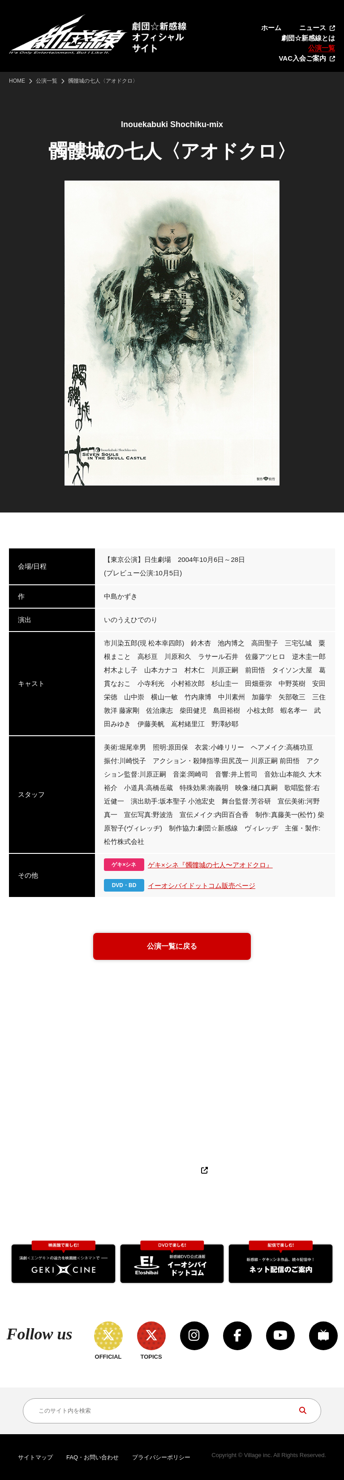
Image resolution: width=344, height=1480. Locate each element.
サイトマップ (35, 1457)
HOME (17, 81)
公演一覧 (321, 48)
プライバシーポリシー (161, 1457)
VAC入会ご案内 (302, 58)
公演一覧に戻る (172, 946)
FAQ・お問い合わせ (92, 1457)
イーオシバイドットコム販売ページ (201, 885)
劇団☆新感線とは (308, 38)
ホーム (271, 27)
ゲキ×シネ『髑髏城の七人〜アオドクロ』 (210, 865)
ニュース (312, 27)
